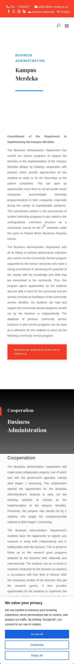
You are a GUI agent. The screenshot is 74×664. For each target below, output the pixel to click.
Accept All (37, 634)
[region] (37, 630)
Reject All (37, 655)
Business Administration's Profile (37, 352)
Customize (36, 644)
